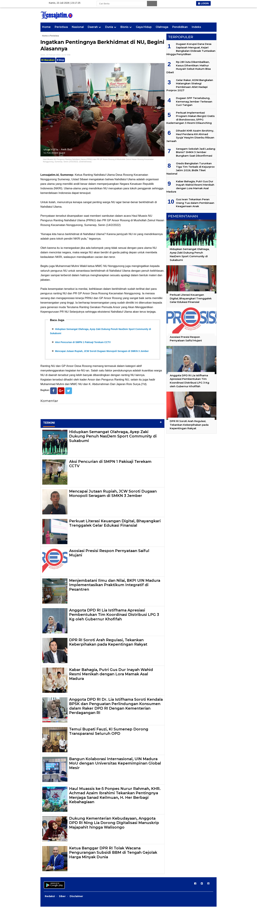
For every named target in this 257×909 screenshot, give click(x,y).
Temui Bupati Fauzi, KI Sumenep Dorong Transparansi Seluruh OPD (108, 733)
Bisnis (124, 27)
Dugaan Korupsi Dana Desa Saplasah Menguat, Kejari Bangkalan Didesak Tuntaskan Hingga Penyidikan (190, 49)
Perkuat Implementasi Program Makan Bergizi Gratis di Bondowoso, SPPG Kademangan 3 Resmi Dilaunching (190, 117)
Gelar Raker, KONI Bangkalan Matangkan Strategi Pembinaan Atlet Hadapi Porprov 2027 (189, 85)
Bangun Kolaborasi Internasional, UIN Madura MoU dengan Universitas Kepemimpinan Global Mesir (115, 765)
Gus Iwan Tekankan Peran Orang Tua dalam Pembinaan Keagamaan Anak (195, 203)
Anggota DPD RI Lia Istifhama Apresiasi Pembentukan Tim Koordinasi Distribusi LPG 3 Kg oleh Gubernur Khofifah (114, 617)
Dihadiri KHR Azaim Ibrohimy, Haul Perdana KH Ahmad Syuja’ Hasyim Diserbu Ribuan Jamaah (190, 135)
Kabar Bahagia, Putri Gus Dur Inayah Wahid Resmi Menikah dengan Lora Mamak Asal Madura (111, 676)
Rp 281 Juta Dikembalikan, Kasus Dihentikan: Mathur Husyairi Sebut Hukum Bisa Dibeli (188, 67)
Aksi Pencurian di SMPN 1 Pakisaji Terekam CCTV (83, 343)
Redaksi (50, 898)
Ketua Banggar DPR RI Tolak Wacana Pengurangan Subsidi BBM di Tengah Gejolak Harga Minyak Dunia (113, 855)
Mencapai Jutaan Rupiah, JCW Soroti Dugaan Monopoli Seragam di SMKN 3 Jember (102, 353)
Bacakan (48, 59)
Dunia (109, 27)
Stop (60, 59)
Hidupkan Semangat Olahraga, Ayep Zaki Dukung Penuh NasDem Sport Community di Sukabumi (113, 438)
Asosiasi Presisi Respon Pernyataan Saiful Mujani (109, 555)
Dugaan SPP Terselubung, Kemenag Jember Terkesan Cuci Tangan (194, 101)
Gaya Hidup (144, 27)
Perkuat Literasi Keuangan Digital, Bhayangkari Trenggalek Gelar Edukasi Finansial (115, 525)
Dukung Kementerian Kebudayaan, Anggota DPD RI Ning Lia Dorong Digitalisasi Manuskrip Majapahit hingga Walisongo (114, 825)
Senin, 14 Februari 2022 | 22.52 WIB (55, 55)
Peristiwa (61, 27)
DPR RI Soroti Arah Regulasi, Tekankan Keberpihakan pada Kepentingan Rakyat (108, 644)
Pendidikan (180, 27)
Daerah (93, 27)
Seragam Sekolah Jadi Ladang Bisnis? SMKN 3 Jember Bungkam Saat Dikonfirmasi (195, 152)
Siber (62, 898)
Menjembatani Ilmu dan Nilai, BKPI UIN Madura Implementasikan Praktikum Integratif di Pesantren (114, 587)
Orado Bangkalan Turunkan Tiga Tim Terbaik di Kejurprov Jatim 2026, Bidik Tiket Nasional (190, 168)
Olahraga (162, 27)
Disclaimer (76, 898)
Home (46, 27)
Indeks (196, 27)
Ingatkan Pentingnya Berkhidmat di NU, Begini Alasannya (102, 45)
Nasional (78, 27)
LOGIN (203, 3)
